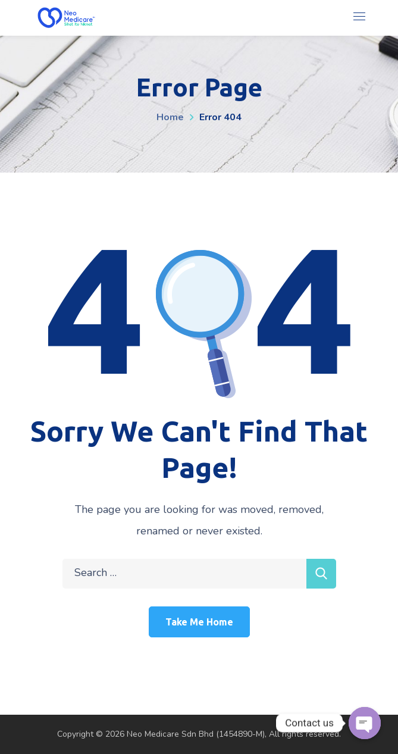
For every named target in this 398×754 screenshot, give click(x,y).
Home (170, 117)
